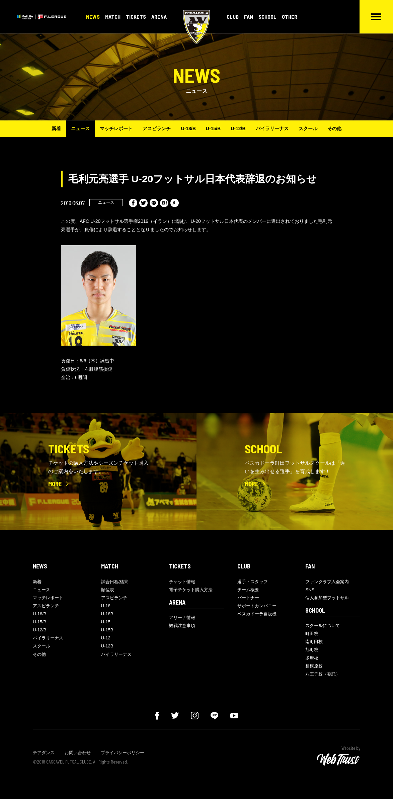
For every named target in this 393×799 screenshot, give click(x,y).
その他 (334, 128)
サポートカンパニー (257, 605)
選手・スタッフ (252, 581)
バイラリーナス (272, 128)
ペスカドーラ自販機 (257, 613)
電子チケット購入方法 (191, 589)
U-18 (105, 605)
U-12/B (238, 128)
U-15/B (213, 128)
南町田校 (314, 641)
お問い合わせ (78, 752)
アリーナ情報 (182, 617)
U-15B (107, 629)
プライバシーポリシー (122, 752)
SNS (309, 589)
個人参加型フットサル (327, 597)
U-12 (105, 637)
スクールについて (322, 625)
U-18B (107, 613)
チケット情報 (182, 581)
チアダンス (44, 752)
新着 (56, 128)
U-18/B (188, 128)
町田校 (311, 633)
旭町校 (311, 649)
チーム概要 (248, 589)
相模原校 (314, 666)
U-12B (107, 645)
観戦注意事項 (182, 625)
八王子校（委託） (322, 674)
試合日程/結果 (115, 581)
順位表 (107, 589)
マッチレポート (116, 128)
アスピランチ (157, 128)
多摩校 (311, 657)
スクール (308, 128)
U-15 (105, 621)
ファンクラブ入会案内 (327, 581)
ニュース (80, 128)
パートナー (248, 597)
